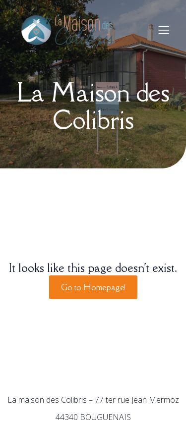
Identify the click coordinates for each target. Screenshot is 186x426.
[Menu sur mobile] (163, 29)
